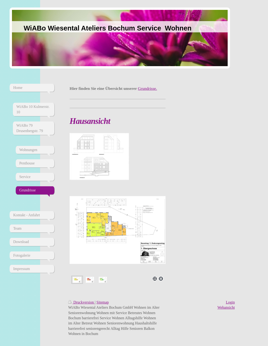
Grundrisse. (147, 88)
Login (230, 302)
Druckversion (81, 302)
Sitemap (102, 302)
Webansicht (226, 307)
